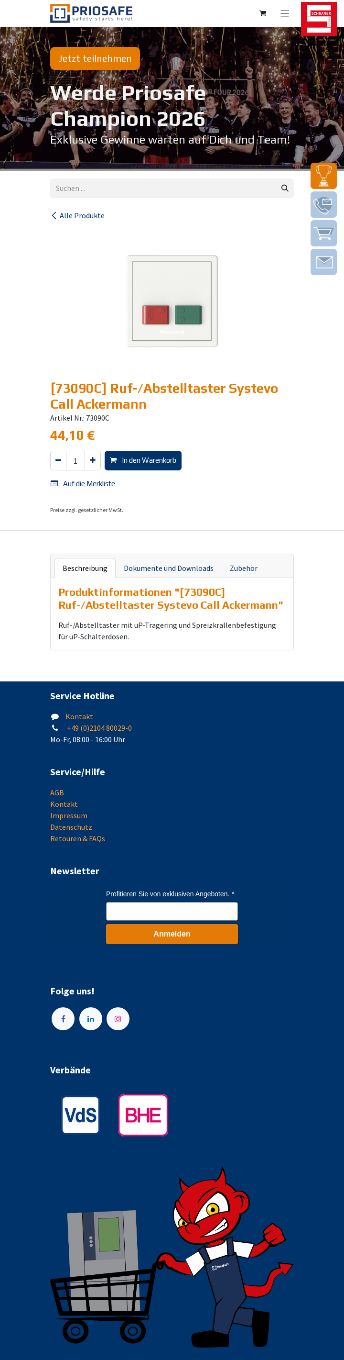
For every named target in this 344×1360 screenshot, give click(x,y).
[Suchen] (285, 188)
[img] (324, 176)
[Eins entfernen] (58, 460)
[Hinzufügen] (93, 460)
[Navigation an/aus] (285, 13)
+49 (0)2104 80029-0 (98, 728)
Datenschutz (71, 827)
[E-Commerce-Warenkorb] (263, 13)
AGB (57, 792)
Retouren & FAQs (77, 838)
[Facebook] (63, 1018)
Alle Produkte (77, 215)
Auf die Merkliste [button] (83, 483)
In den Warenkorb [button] (143, 460)
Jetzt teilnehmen (95, 58)
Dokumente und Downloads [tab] (169, 568)
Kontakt (79, 716)
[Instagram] (118, 1018)
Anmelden (171, 934)
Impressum (68, 815)
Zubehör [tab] (244, 568)
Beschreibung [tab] (85, 568)
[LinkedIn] (90, 1018)
